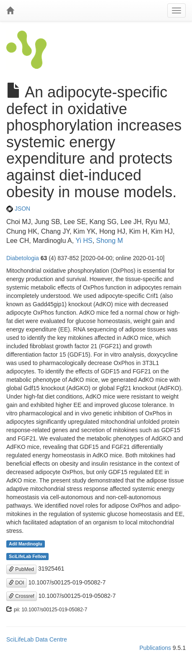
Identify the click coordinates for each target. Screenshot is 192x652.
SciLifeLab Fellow (27, 556)
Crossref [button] (21, 596)
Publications (155, 647)
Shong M (109, 240)
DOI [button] (16, 583)
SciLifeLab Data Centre (36, 639)
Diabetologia (22, 258)
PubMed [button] (21, 569)
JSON (18, 208)
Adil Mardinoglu (25, 543)
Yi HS (83, 240)
